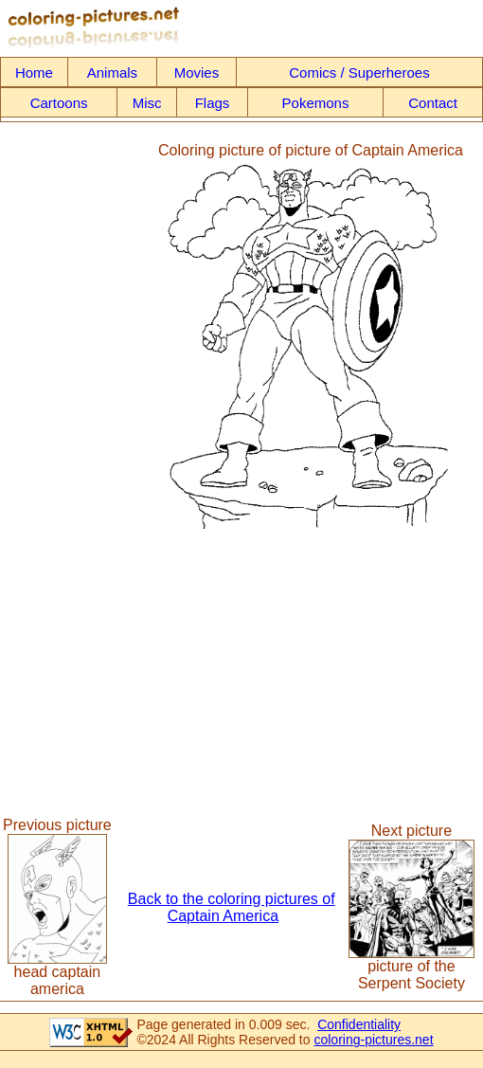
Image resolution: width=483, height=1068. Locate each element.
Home (34, 72)
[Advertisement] (78, 336)
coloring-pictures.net (373, 1039)
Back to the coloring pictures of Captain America (231, 907)
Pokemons (315, 103)
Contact (432, 103)
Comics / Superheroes (359, 72)
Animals (112, 72)
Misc (147, 103)
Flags (212, 103)
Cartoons (59, 103)
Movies (197, 72)
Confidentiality (359, 1024)
